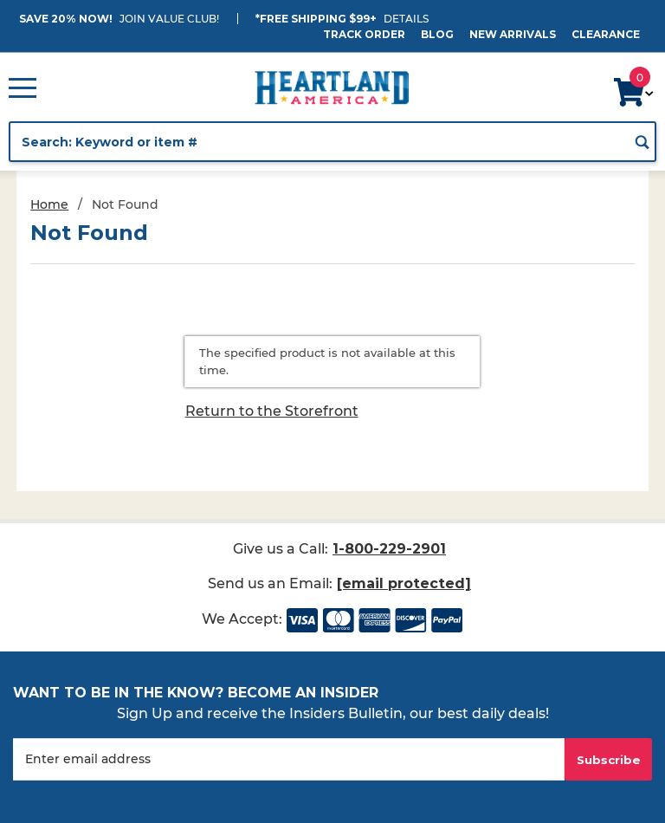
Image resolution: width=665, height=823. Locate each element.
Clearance (605, 34)
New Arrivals (512, 34)
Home (49, 204)
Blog (437, 34)
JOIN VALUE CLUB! (169, 18)
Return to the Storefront (271, 411)
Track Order (364, 34)
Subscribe (609, 760)
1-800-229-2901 (389, 549)
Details (406, 18)
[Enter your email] (289, 759)
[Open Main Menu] (22, 87)
